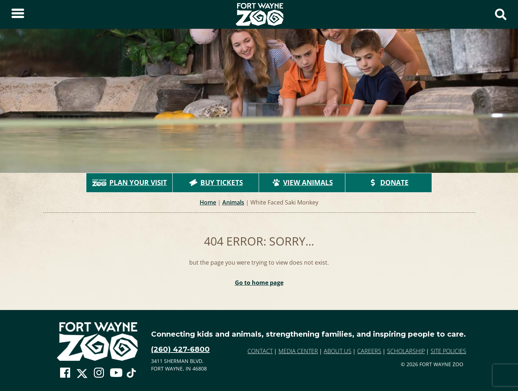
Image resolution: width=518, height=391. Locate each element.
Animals (233, 202)
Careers (369, 351)
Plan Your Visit (129, 182)
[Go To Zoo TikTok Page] (131, 374)
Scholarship (406, 351)
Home (208, 202)
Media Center (298, 351)
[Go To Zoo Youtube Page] (116, 373)
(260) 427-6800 (180, 349)
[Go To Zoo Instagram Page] (99, 373)
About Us (337, 351)
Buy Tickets (216, 182)
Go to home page (259, 283)
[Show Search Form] (500, 14)
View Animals (302, 182)
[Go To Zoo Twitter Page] (82, 374)
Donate (389, 182)
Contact (260, 351)
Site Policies (448, 351)
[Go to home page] (97, 341)
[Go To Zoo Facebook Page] (65, 373)
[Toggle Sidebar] (18, 14)
